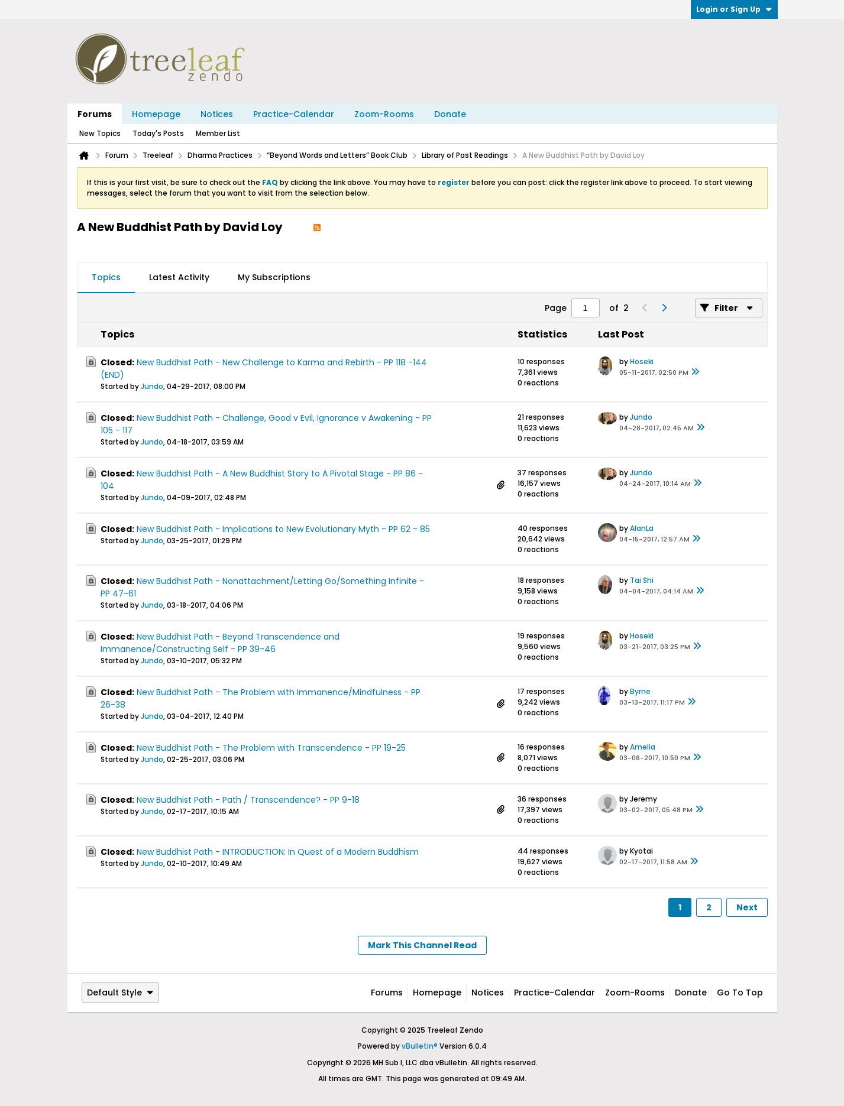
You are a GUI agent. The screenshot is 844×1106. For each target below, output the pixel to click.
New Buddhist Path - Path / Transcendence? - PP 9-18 (248, 800)
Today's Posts (158, 133)
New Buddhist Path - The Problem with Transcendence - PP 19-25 (271, 748)
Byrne (640, 691)
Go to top (740, 992)
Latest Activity (179, 277)
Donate (450, 114)
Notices (217, 114)
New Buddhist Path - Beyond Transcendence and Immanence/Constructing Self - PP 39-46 (220, 643)
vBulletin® (420, 1046)
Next (747, 907)
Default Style (120, 992)
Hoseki (642, 361)
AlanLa (642, 528)
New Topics (100, 133)
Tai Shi (642, 580)
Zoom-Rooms (384, 114)
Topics (106, 277)
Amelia (642, 747)
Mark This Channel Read (422, 945)
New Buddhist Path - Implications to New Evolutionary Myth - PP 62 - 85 (283, 529)
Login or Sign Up (734, 9)
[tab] (106, 277)
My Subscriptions (274, 277)
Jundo (152, 386)
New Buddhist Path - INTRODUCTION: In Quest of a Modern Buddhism (278, 852)
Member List (218, 133)
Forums (94, 114)
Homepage (156, 114)
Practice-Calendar (293, 114)
